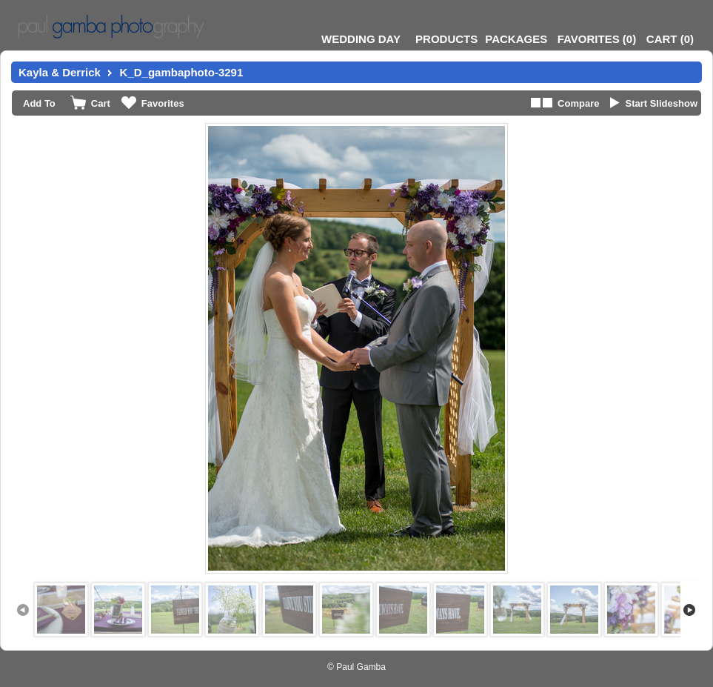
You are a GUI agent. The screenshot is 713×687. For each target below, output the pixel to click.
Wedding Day (361, 39)
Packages (516, 39)
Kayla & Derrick (60, 72)
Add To (39, 103)
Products (446, 39)
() (597, 39)
